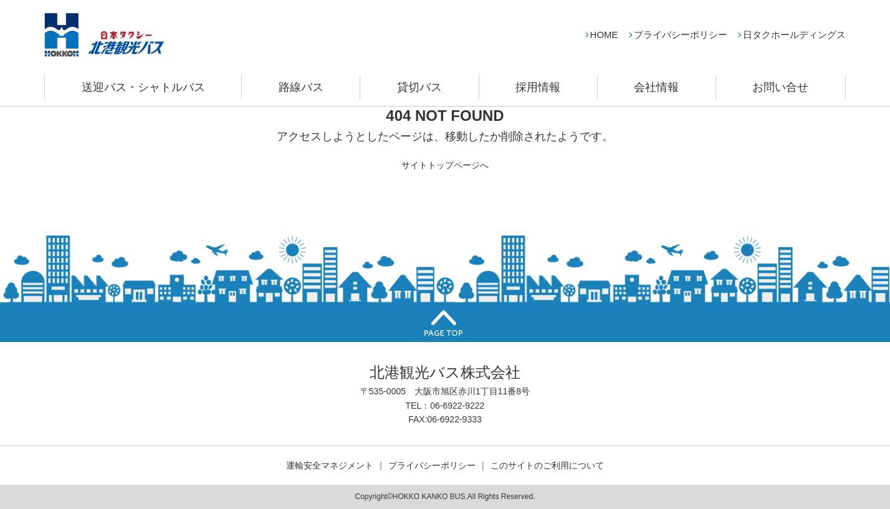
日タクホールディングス (794, 34)
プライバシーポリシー (680, 34)
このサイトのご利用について (547, 465)
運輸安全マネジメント (329, 465)
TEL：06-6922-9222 (445, 406)
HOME (604, 34)
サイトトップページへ (445, 165)
